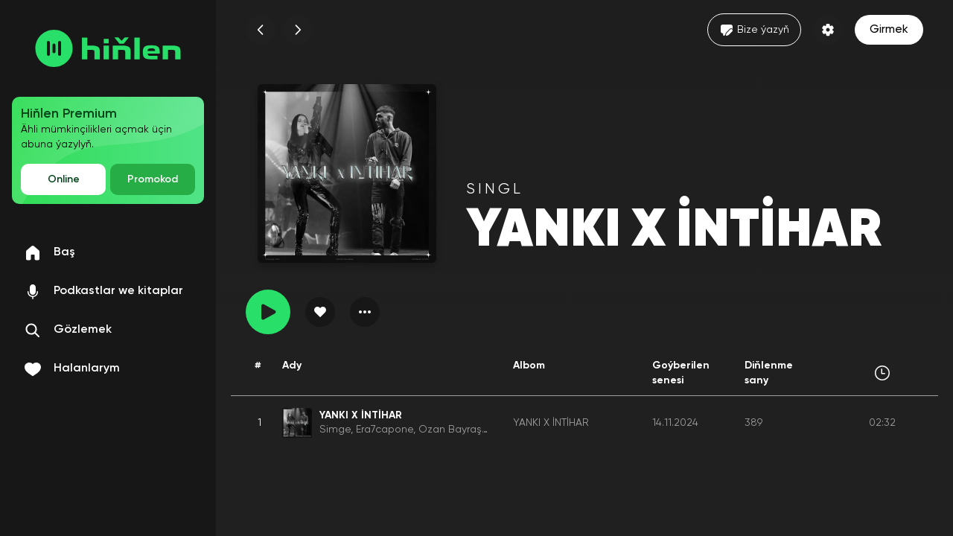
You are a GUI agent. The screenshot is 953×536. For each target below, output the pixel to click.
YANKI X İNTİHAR (551, 423)
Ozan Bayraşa (453, 429)
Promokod (152, 179)
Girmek (889, 30)
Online (64, 179)
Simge (335, 429)
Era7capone (384, 429)
